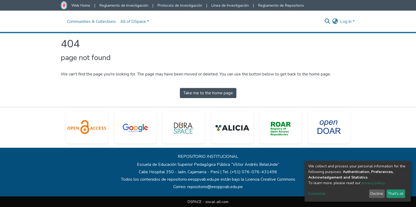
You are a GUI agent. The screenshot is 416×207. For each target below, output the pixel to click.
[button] (335, 21)
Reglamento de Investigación (123, 5)
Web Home (80, 5)
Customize (317, 193)
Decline (376, 193)
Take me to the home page (208, 93)
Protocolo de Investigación (180, 5)
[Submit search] (327, 21)
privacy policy (373, 182)
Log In (346, 21)
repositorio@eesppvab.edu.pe (215, 187)
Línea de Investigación (230, 5)
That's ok (396, 193)
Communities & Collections (91, 21)
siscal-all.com (216, 201)
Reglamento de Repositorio (281, 5)
